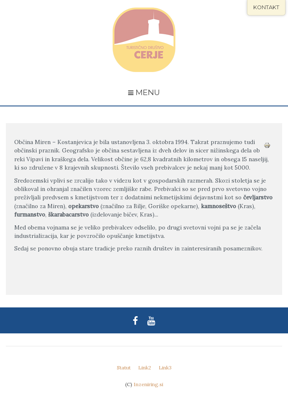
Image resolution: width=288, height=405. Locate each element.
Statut (124, 367)
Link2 (144, 367)
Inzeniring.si (148, 384)
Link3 (165, 367)
